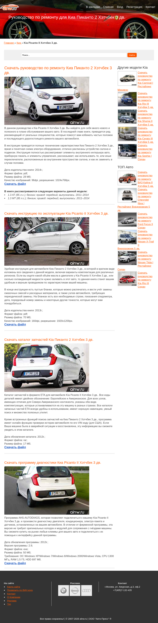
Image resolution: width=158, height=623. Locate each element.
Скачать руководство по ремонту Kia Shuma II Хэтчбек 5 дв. (146, 117)
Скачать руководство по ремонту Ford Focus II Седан (145, 220)
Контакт (150, 7)
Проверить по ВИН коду (20, 590)
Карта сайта (13, 586)
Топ (9, 604)
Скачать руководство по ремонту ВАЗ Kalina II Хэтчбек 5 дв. (146, 179)
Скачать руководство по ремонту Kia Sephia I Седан (145, 152)
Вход (120, 7)
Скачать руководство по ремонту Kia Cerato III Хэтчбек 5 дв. (146, 135)
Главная (108, 7)
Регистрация (134, 7)
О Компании (13, 597)
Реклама (12, 600)
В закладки (93, 7)
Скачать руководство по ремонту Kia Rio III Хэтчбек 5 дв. (146, 100)
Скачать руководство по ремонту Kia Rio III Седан (145, 279)
